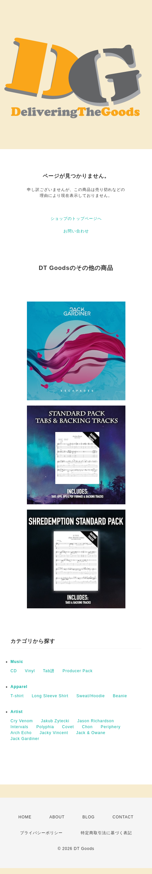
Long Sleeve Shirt (50, 696)
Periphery (110, 727)
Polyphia (45, 727)
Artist (17, 711)
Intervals (19, 727)
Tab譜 (48, 671)
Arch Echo (21, 732)
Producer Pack (78, 671)
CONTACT (123, 817)
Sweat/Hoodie (90, 696)
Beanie (120, 696)
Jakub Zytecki (55, 721)
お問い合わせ (76, 231)
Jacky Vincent (54, 732)
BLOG (88, 817)
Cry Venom (22, 721)
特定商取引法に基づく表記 (106, 833)
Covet (68, 727)
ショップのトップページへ (76, 218)
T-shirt (17, 696)
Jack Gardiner (25, 738)
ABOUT (56, 817)
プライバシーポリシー (41, 833)
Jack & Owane (90, 732)
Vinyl (30, 671)
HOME (25, 817)
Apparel (19, 686)
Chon (87, 727)
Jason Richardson (95, 721)
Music (17, 661)
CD (14, 671)
